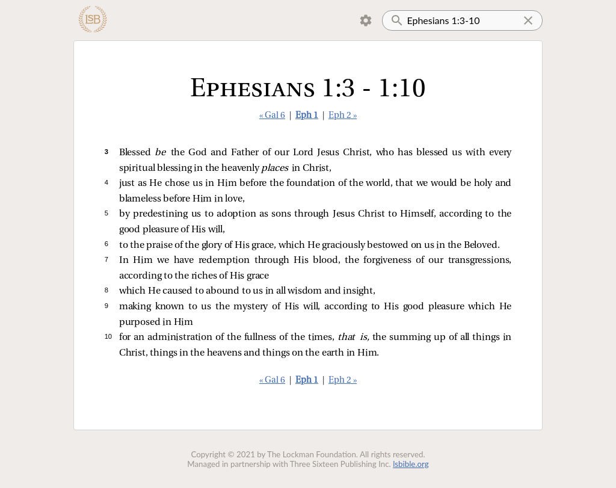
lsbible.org (411, 464)
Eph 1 (306, 115)
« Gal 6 (272, 115)
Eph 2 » (342, 115)
